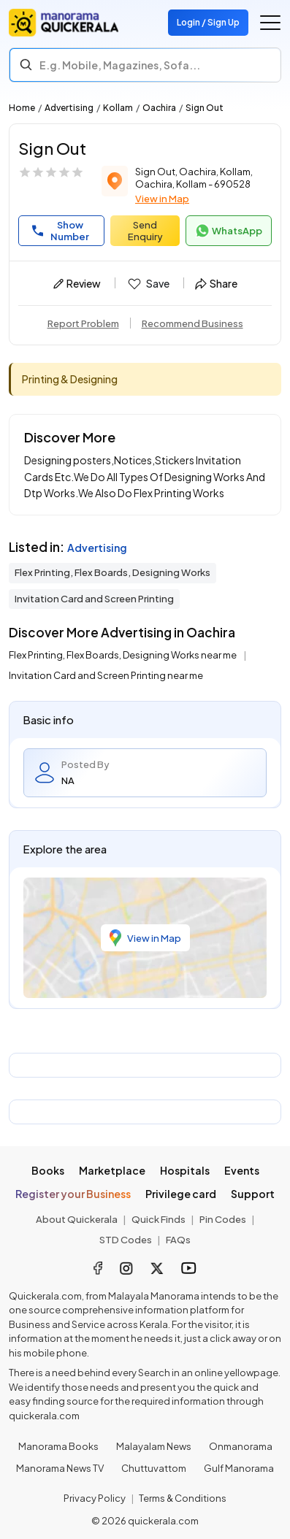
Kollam (118, 107)
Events (241, 1170)
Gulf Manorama (239, 1468)
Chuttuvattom (153, 1468)
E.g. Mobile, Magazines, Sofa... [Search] (119, 65)
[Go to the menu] (270, 23)
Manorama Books (58, 1446)
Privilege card (180, 1193)
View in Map (162, 198)
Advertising (69, 107)
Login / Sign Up (208, 22)
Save (147, 284)
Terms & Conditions (182, 1498)
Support (253, 1193)
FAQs (178, 1240)
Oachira (159, 107)
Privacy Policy (95, 1498)
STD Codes (125, 1240)
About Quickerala (77, 1219)
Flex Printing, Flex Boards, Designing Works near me (123, 655)
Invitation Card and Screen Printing (94, 599)
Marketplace (112, 1170)
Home (22, 107)
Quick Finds (158, 1219)
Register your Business (73, 1193)
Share (216, 283)
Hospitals (185, 1170)
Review (77, 283)
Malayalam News (153, 1446)
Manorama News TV (60, 1468)
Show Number (60, 230)
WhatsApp (228, 231)
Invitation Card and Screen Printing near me (106, 675)
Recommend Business (192, 323)
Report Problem (83, 323)
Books (47, 1170)
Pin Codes (222, 1219)
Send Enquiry (145, 230)
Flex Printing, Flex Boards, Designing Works (112, 572)
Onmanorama (240, 1446)
